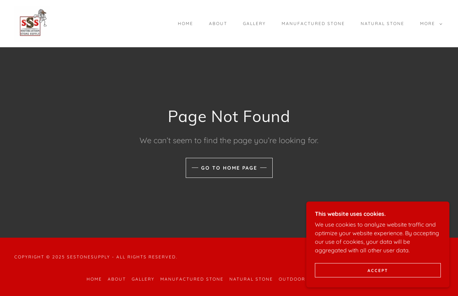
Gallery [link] (254, 23)
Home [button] (94, 279)
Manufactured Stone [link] (313, 23)
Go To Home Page (229, 168)
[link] (32, 22)
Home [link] (185, 23)
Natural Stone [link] (382, 23)
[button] (430, 23)
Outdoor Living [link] (302, 279)
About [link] (218, 23)
